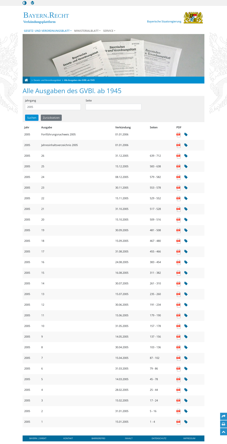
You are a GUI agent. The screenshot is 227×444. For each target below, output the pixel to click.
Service (108, 31)
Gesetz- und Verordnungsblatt (47, 31)
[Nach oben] (223, 431)
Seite (89, 100)
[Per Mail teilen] (223, 416)
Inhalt (128, 438)
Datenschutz (159, 438)
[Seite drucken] (223, 424)
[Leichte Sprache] (32, 3)
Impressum (189, 438)
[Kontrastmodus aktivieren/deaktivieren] (25, 3)
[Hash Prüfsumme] (186, 135)
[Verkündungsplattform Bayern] (26, 80)
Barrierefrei (98, 438)
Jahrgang (30, 100)
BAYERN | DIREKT (37, 438)
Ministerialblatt (86, 31)
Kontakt (68, 438)
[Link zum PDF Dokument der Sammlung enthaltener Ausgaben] (178, 134)
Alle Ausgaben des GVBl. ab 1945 (79, 80)
